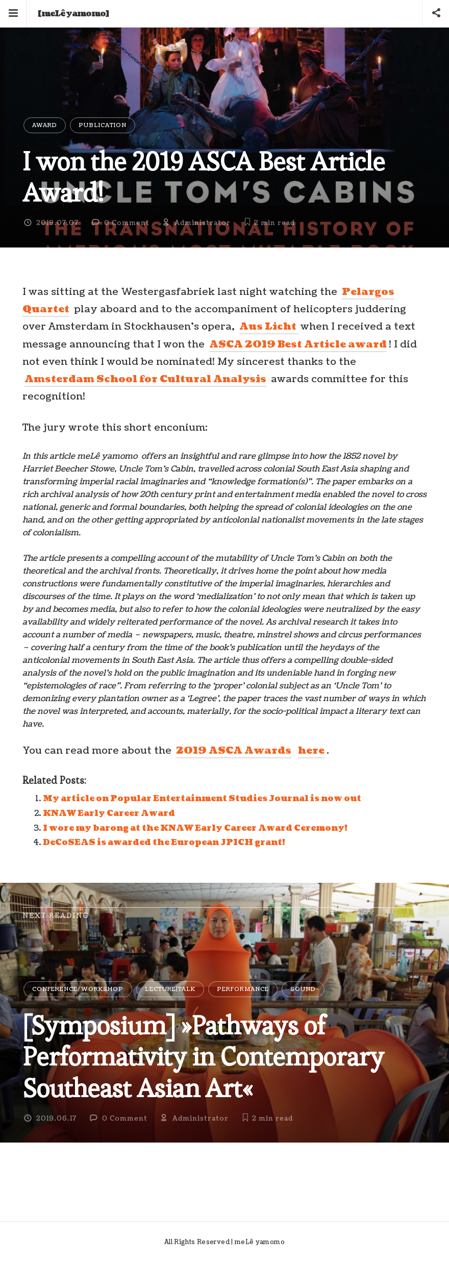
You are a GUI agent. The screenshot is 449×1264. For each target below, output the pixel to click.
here (311, 750)
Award (44, 125)
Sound (303, 989)
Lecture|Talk (170, 989)
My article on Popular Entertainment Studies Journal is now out (202, 798)
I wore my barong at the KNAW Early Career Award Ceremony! (195, 828)
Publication (103, 125)
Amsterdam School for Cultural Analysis (145, 379)
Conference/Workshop (77, 989)
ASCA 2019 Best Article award (298, 344)
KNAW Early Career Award (109, 813)
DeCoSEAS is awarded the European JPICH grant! (164, 842)
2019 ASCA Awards (233, 750)
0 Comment (126, 223)
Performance (243, 989)
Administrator (202, 223)
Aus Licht (268, 326)
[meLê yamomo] (73, 13)
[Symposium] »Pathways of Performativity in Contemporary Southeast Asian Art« (203, 1057)
